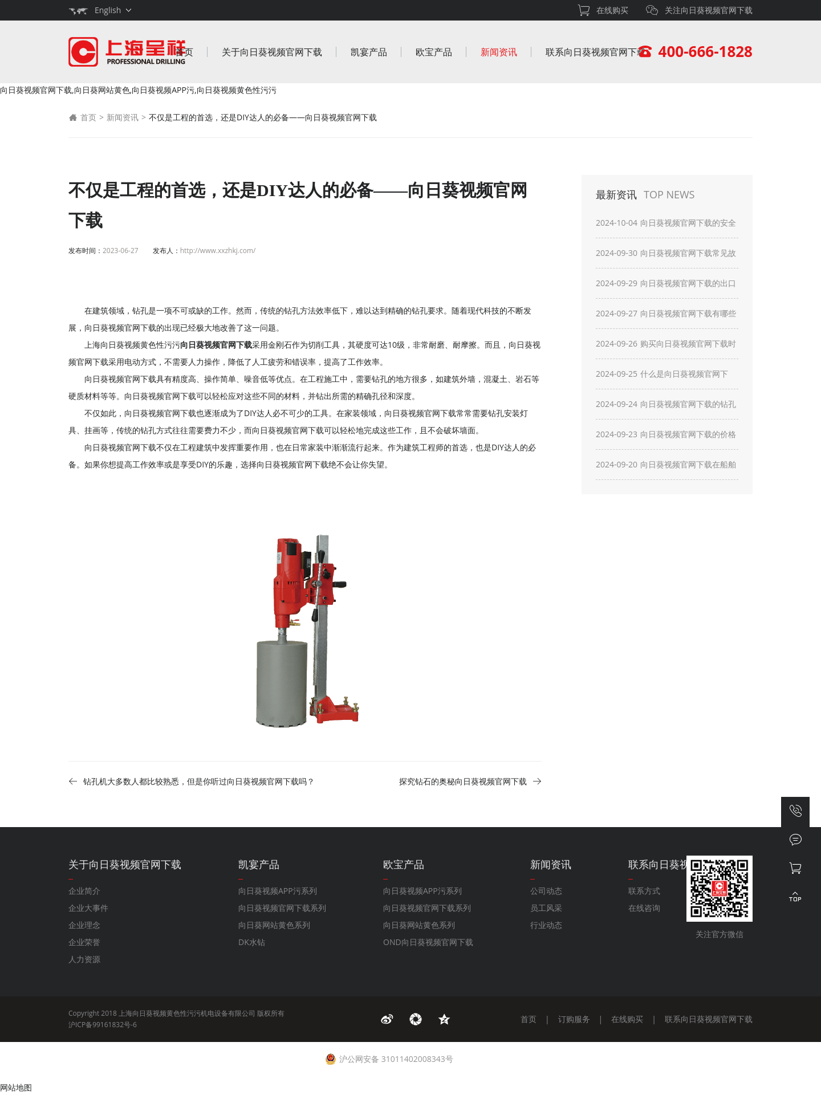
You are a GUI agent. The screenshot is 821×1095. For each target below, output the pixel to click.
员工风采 (546, 907)
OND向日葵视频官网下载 (428, 942)
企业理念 (84, 924)
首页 (184, 52)
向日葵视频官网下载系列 (282, 907)
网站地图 (16, 1087)
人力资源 (84, 959)
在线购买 (627, 1018)
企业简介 (84, 890)
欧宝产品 (434, 52)
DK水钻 (251, 942)
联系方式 (644, 890)
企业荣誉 (84, 942)
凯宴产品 (369, 52)
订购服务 (574, 1018)
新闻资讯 (499, 52)
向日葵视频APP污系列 (277, 890)
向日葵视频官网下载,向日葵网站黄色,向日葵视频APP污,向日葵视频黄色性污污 (138, 89)
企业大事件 (88, 907)
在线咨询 (644, 907)
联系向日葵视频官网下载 (596, 52)
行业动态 (546, 924)
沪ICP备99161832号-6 (102, 1024)
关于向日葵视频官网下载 (272, 52)
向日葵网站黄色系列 (274, 924)
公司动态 (546, 890)
